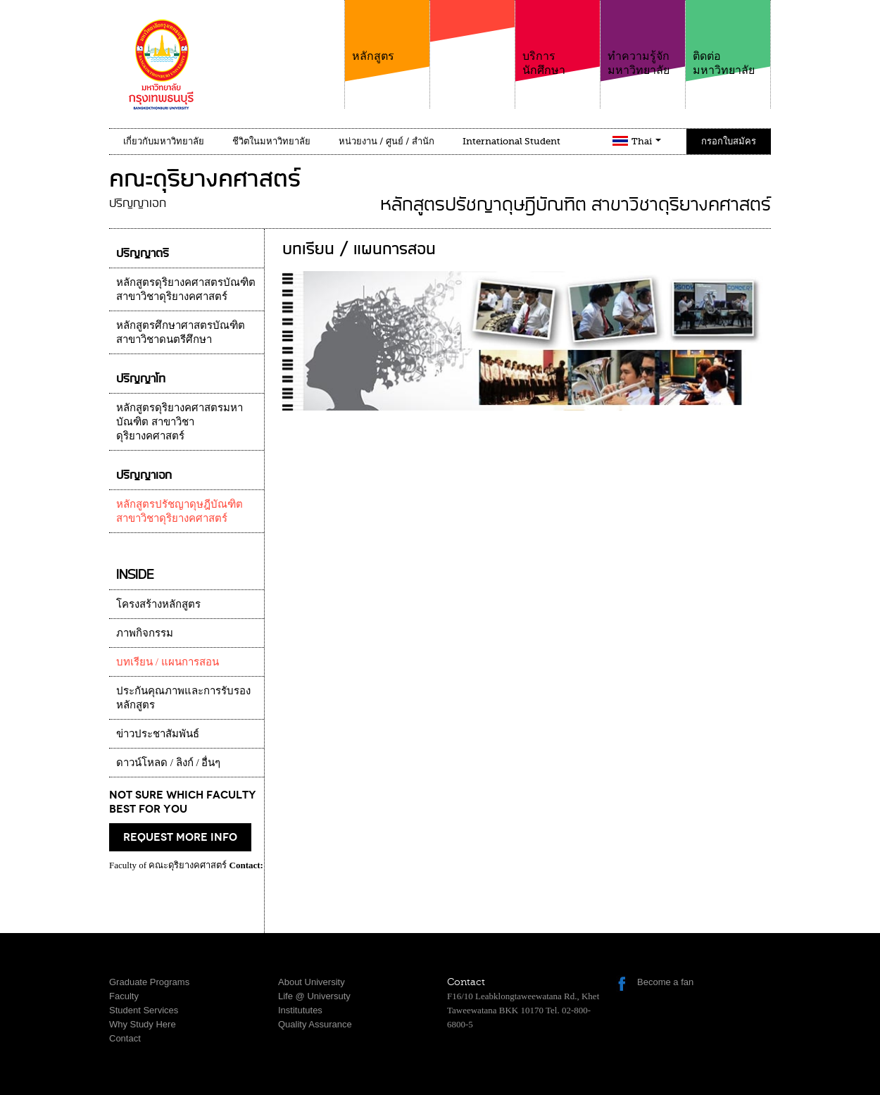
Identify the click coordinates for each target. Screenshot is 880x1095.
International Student (511, 141)
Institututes (300, 1010)
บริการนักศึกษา (557, 38)
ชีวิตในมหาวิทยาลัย (271, 141)
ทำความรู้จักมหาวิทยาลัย (643, 38)
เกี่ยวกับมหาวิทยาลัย (163, 141)
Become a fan (665, 982)
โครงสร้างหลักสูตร (158, 604)
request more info (180, 837)
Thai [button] (646, 141)
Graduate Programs (149, 982)
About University (311, 982)
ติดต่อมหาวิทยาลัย (728, 38)
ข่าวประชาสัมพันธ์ (157, 733)
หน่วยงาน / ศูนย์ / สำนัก (386, 141)
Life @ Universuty (314, 996)
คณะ (472, 48)
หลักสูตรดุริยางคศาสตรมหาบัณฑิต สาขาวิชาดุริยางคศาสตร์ (179, 422)
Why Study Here (142, 1024)
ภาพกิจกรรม (144, 633)
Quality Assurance (315, 1024)
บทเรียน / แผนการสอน (167, 662)
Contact (125, 1038)
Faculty (124, 996)
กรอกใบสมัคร (728, 141)
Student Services (143, 1010)
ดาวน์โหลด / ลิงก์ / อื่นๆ (168, 762)
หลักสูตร (387, 31)
